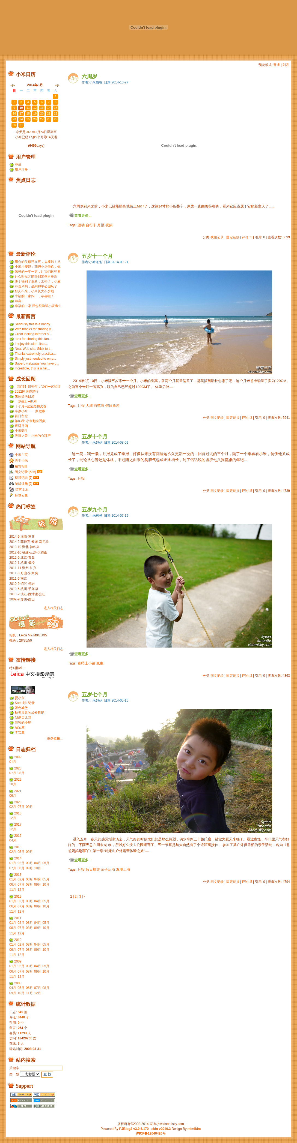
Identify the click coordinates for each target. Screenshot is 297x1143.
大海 (89, 406)
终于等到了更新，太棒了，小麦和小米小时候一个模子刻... (38, 281)
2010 (18, 940)
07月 (12, 773)
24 (21, 96)
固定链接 (232, 237)
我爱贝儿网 (23, 718)
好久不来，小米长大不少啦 (34, 291)
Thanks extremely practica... (35, 354)
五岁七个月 (95, 694)
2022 (18, 779)
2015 (18, 847)
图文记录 (217, 418)
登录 (18, 165)
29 (55, 119)
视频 (108, 225)
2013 (18, 875)
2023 (18, 768)
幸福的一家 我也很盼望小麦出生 (38, 306)
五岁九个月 (95, 510)
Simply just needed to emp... (35, 358)
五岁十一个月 (97, 256)
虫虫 (99, 663)
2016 (18, 836)
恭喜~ (19, 301)
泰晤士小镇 (86, 663)
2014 (18, 858)
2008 (18, 983)
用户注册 (21, 170)
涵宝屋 (20, 727)
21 (48, 113)
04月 (12, 840)
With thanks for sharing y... (34, 329)
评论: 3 (247, 418)
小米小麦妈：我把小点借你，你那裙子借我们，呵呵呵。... (38, 267)
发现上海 (123, 869)
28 (48, 96)
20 (41, 113)
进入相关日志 (53, 608)
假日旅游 (112, 406)
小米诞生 (21, 431)
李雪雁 (20, 732)
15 (55, 107)
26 (35, 96)
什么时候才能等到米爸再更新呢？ (36, 277)
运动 (81, 225)
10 (21, 107)
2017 (18, 824)
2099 (18, 757)
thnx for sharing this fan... (33, 339)
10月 (12, 784)
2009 (18, 961)
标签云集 (21, 495)
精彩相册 (21, 466)
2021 (18, 791)
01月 (12, 762)
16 (14, 113)
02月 (12, 807)
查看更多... (82, 215)
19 (35, 113)
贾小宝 (20, 698)
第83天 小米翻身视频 (30, 421)
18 (28, 113)
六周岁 (89, 76)
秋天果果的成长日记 (29, 713)
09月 (29, 807)
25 (28, 96)
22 (55, 113)
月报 (100, 225)
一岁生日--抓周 (26, 401)
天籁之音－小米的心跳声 (33, 436)
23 (14, 96)
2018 (18, 813)
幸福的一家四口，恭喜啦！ (34, 296)
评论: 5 (247, 237)
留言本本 (21, 490)
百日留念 (21, 416)
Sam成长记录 (25, 703)
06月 (12, 796)
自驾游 (99, 406)
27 (41, 96)
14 (48, 107)
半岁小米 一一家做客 (30, 411)
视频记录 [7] (23, 478)
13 (41, 107)
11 (28, 107)
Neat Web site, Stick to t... (33, 349)
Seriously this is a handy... (34, 324)
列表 (286, 65)
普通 (276, 65)
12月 (12, 818)
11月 (12, 890)
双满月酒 (21, 426)
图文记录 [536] (25, 472)
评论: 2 (247, 676)
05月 (20, 852)
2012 (18, 896)
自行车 (91, 225)
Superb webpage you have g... (37, 363)
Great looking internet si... (33, 334)
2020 (18, 802)
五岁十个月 (95, 437)
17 (21, 113)
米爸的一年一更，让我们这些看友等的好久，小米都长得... (38, 272)
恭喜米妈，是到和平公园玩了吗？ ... (36, 286)
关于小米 (21, 460)
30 (14, 125)
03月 (29, 863)
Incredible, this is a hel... (32, 368)
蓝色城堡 (21, 708)
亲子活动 (108, 869)
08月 (20, 773)
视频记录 (217, 237)
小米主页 (21, 455)
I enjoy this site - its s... (31, 344)
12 (35, 107)
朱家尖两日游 (24, 396)
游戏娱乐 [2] (23, 484)
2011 (18, 918)
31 (21, 125)
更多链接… (55, 738)
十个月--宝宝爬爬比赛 (30, 406)
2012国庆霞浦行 (26, 391)
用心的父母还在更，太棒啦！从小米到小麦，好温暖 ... (38, 262)
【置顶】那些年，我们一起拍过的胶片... (38, 387)
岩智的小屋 (23, 722)
